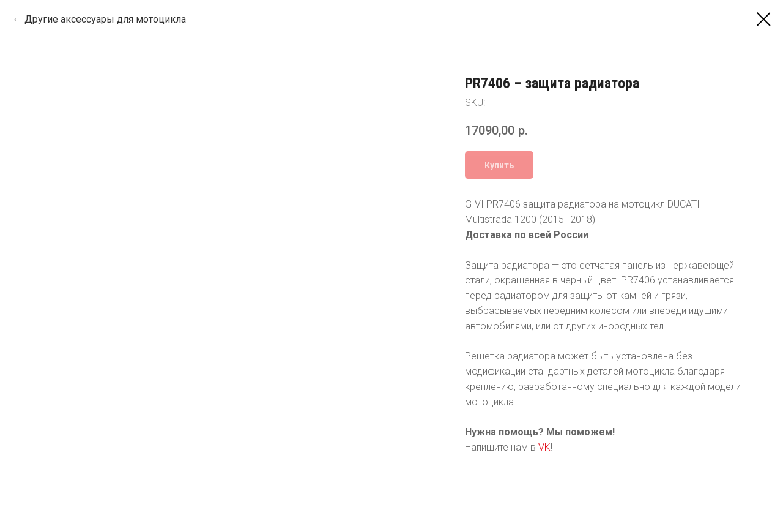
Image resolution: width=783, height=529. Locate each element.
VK (544, 447)
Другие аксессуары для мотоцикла (105, 19)
